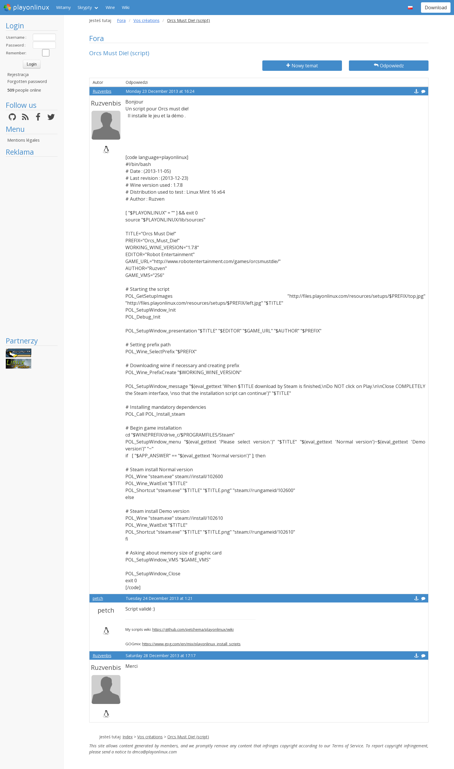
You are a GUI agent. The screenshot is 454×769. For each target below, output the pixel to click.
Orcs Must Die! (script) (188, 737)
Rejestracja (18, 74)
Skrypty (85, 7)
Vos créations (146, 20)
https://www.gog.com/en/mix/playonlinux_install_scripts (191, 643)
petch (98, 598)
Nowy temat (302, 65)
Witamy (63, 7)
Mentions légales (23, 140)
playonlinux (26, 7)
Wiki (125, 7)
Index (127, 737)
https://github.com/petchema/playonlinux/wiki (193, 629)
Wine (110, 7)
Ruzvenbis (102, 91)
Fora (121, 20)
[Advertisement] (32, 246)
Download (436, 7)
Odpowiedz (389, 65)
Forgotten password (27, 81)
